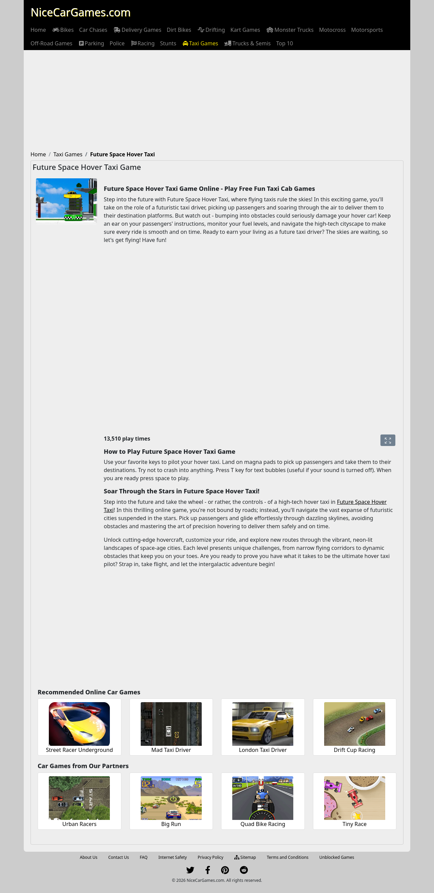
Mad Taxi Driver (171, 750)
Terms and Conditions (288, 857)
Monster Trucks (289, 30)
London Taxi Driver (263, 750)
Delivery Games (137, 30)
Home (38, 30)
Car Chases (93, 30)
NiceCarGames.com (81, 12)
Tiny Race (354, 824)
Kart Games (245, 30)
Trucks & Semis (247, 43)
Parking (91, 43)
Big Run (171, 824)
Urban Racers (79, 824)
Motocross (332, 30)
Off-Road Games (52, 43)
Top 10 (284, 43)
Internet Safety (172, 857)
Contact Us (118, 857)
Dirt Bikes (179, 30)
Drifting (211, 30)
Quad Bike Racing (262, 824)
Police (117, 43)
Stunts (168, 43)
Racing (142, 43)
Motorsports (367, 30)
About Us (89, 857)
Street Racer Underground (79, 750)
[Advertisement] (217, 100)
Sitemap (245, 857)
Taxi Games (200, 43)
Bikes (63, 30)
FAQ (143, 857)
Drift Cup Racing (354, 750)
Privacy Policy (210, 857)
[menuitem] (38, 30)
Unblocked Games (336, 857)
